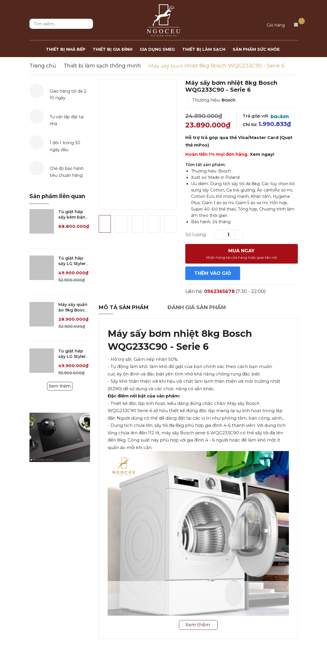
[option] (138, 144)
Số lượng (195, 234)
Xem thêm (60, 386)
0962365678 (219, 291)
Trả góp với (266, 116)
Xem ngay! (262, 154)
